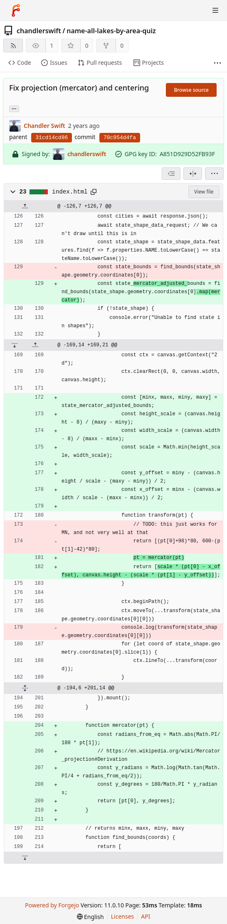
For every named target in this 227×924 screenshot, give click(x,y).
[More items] (217, 63)
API (145, 916)
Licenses (122, 916)
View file (203, 191)
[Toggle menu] (215, 10)
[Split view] (192, 173)
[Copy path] (93, 192)
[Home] (15, 10)
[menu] (214, 173)
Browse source (191, 89)
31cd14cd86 (51, 138)
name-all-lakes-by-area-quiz (111, 31)
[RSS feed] (13, 45)
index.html (70, 192)
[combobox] (171, 173)
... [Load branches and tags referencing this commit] (14, 108)
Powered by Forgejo (52, 905)
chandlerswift (39, 31)
